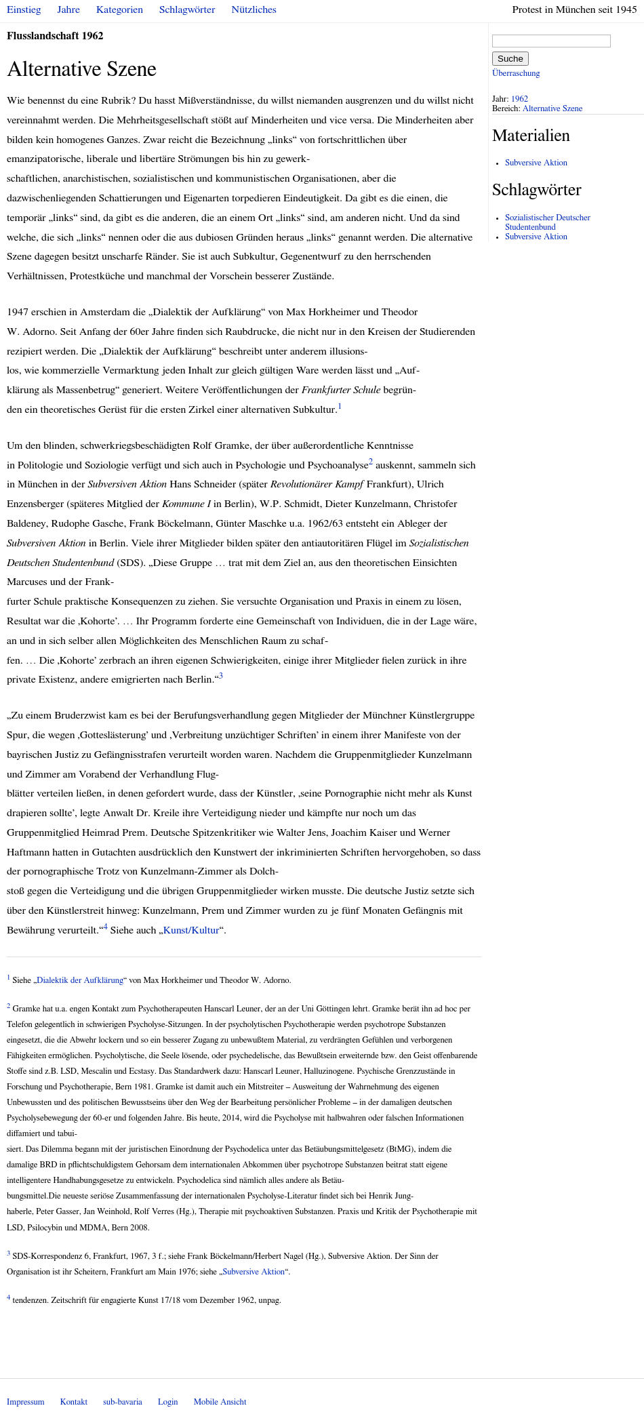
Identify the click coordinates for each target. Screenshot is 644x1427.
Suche (510, 59)
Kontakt (73, 1402)
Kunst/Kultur (191, 930)
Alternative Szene (553, 108)
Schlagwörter (187, 9)
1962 (520, 99)
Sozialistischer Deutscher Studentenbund (547, 223)
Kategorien (119, 9)
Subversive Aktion (253, 1272)
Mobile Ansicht (220, 1402)
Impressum (26, 1402)
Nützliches (254, 9)
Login (168, 1402)
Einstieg (24, 9)
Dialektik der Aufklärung (80, 980)
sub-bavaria (122, 1402)
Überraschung (516, 73)
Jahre (69, 9)
